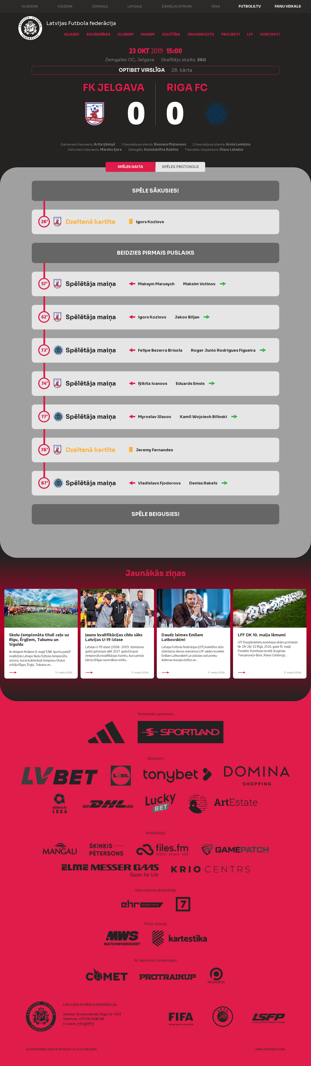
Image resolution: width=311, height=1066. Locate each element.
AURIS (281, 1049)
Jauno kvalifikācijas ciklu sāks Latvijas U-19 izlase (113, 637)
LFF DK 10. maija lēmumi (262, 634)
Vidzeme (61, 6)
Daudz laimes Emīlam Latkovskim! (182, 637)
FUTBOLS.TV (250, 6)
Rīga (211, 6)
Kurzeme (25, 6)
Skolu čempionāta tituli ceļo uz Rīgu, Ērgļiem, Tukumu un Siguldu (39, 639)
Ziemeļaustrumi (172, 6)
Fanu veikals (288, 6)
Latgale (130, 6)
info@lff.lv (85, 1024)
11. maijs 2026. (41, 672)
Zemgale (95, 6)
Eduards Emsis (190, 383)
